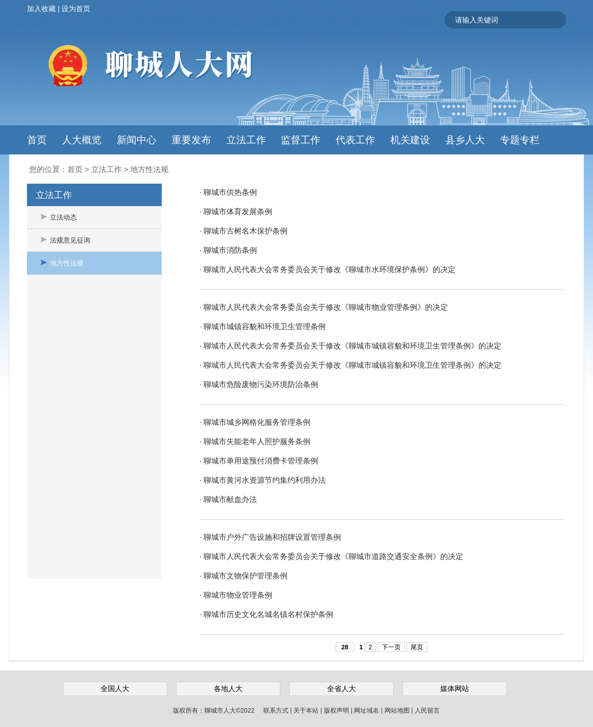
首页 (37, 139)
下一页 (391, 647)
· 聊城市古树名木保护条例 (243, 231)
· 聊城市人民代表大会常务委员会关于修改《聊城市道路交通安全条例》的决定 (331, 556)
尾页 (417, 647)
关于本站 (306, 710)
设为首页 (76, 9)
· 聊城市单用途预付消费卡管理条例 (258, 461)
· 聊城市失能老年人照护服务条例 (254, 441)
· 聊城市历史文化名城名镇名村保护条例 (266, 614)
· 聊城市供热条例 (228, 192)
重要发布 (191, 139)
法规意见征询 (65, 240)
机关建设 (410, 139)
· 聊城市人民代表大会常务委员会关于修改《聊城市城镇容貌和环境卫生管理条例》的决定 (350, 346)
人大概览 (82, 139)
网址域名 (367, 710)
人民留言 (427, 710)
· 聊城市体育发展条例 (235, 211)
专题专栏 (520, 139)
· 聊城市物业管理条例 (235, 595)
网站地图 (398, 710)
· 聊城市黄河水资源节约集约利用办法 (262, 480)
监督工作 (300, 139)
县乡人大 (465, 139)
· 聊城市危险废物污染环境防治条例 (258, 384)
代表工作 (355, 139)
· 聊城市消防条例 (228, 250)
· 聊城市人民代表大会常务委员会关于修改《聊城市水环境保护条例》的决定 (327, 269)
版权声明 (337, 710)
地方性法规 (149, 169)
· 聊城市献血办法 (228, 499)
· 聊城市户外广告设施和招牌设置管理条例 (270, 537)
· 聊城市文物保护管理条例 (243, 576)
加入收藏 (41, 9)
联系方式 (276, 710)
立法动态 (58, 217)
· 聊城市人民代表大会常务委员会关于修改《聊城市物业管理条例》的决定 (323, 307)
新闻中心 (136, 139)
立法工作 (246, 139)
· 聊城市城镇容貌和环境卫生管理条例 (262, 326)
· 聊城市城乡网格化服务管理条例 (254, 422)
